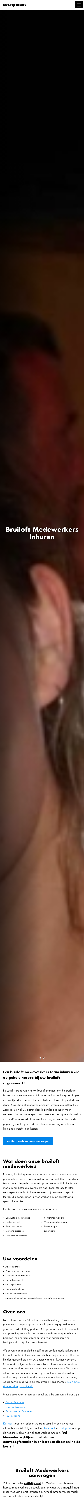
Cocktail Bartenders (14, 1402)
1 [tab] (40, 1058)
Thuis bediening (12, 1415)
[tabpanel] (42, 536)
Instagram (65, 1428)
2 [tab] (43, 1058)
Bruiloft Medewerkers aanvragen (28, 1141)
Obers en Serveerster (15, 1407)
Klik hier (7, 1423)
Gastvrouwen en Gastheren (18, 1411)
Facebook (50, 1428)
